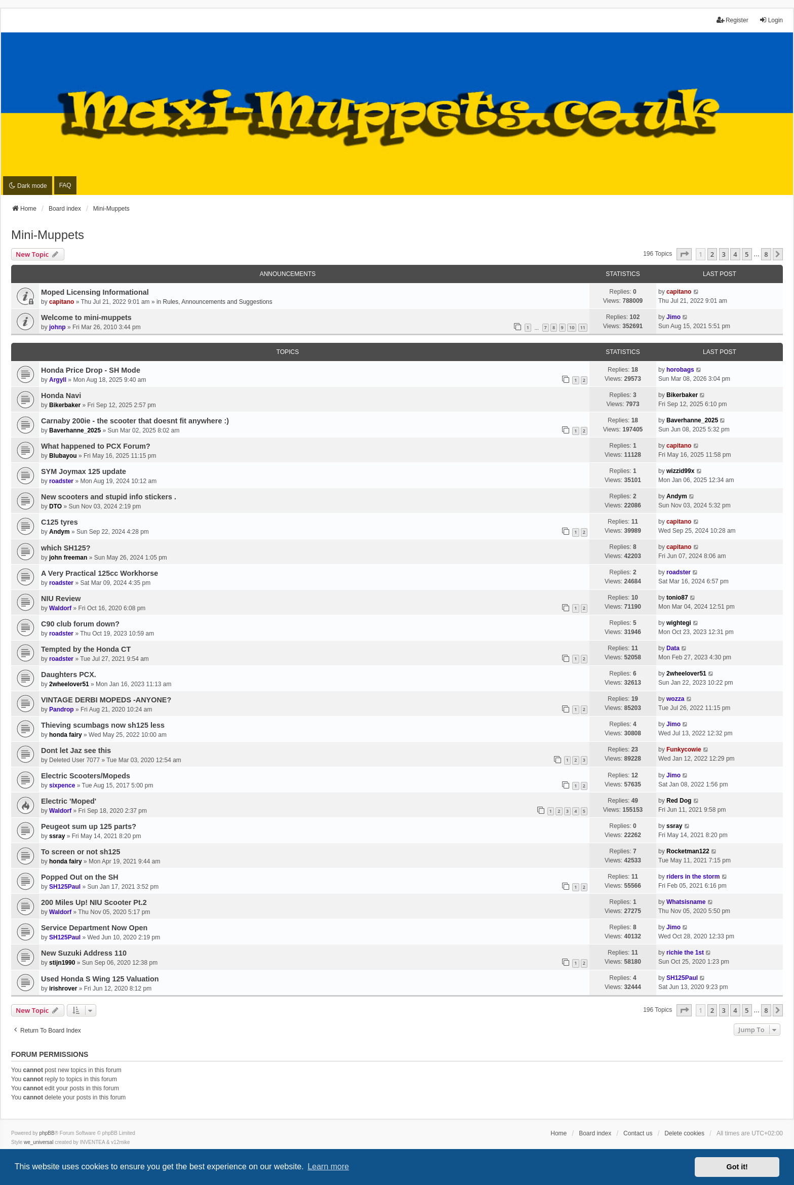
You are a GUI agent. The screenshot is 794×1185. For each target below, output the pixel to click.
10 (571, 327)
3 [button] (724, 254)
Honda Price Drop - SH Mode (90, 370)
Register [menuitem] (732, 20)
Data (673, 648)
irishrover (63, 988)
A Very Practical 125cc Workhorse (99, 573)
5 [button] (746, 254)
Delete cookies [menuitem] (684, 1133)
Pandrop (61, 709)
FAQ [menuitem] (65, 185)
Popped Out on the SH (79, 877)
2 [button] (712, 254)
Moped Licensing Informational (95, 292)
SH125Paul (65, 886)
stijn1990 (62, 962)
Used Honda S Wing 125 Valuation (100, 979)
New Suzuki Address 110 (84, 953)
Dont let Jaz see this (76, 750)
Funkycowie (683, 749)
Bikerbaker (65, 405)
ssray (57, 836)
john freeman (68, 557)
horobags (680, 369)
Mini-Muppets (47, 235)
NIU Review (61, 599)
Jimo (673, 317)
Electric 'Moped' (68, 801)
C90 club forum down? (80, 624)
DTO (55, 506)
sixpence (62, 785)
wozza (675, 698)
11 (582, 327)
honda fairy (65, 734)
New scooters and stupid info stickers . (108, 497)
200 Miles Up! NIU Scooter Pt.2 (94, 902)
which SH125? (66, 548)
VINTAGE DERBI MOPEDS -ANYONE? (106, 700)
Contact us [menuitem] (637, 1133)
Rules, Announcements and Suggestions (217, 301)
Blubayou (63, 455)
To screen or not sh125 (80, 852)
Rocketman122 (687, 851)
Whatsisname (685, 901)
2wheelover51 (69, 684)
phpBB (47, 1133)
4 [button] (735, 254)
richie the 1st (685, 952)
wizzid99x (680, 471)
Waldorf (60, 608)
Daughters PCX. (68, 674)
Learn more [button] (328, 1166)
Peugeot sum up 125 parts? (88, 826)
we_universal (38, 1142)
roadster (61, 481)
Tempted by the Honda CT (86, 649)
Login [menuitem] (771, 20)
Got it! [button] (737, 1167)
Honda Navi (61, 395)
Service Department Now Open (94, 928)
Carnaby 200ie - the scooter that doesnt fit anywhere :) (135, 421)
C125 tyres (59, 522)
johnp (57, 327)
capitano (61, 301)
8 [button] (766, 254)
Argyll (57, 379)
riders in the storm (693, 876)
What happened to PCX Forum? (95, 446)
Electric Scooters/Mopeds (85, 776)
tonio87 (677, 597)
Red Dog (678, 800)
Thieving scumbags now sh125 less (103, 725)
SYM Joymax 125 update (83, 471)
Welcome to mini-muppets (86, 317)
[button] (684, 254)
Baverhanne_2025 (75, 430)
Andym (676, 496)
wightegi (678, 622)
